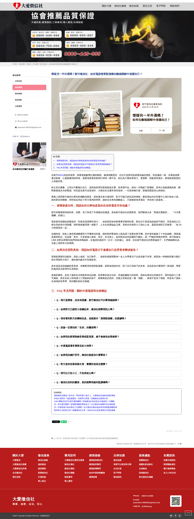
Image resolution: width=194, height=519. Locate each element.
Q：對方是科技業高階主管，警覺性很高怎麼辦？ (82, 364)
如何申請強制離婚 (97, 473)
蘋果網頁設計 (45, 516)
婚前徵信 (42, 464)
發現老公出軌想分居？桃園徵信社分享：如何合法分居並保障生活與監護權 (84, 410)
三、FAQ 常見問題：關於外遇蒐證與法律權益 (72, 168)
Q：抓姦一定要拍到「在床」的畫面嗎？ (77, 327)
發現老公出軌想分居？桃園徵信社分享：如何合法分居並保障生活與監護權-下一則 (149, 444)
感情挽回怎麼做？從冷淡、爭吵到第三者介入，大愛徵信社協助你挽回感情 (84, 395)
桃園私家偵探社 (146, 464)
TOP (188, 513)
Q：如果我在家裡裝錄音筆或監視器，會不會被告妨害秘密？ (87, 336)
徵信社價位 (69, 464)
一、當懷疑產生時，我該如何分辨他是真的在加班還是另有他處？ (80, 161)
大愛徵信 (16, 460)
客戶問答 (161, 6)
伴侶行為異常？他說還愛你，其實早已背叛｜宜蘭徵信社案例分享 (81, 398)
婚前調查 (42, 469)
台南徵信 (143, 469)
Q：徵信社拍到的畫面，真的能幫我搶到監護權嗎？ (83, 382)
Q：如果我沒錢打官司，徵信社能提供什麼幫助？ (82, 355)
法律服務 (18, 106)
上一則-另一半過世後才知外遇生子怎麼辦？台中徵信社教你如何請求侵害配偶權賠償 (84, 438)
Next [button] (45, 143)
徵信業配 (18, 100)
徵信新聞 (22, 64)
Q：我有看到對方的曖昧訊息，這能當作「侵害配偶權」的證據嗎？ (91, 318)
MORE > (43, 169)
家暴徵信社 (43, 473)
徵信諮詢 (117, 477)
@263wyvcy (25, 136)
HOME (14, 64)
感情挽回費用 (95, 464)
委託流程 (16, 477)
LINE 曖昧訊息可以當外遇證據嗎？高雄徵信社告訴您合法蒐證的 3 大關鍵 (84, 401)
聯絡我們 (174, 6)
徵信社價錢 (69, 473)
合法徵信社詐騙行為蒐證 (23, 169)
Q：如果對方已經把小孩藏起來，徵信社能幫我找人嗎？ (85, 309)
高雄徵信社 (144, 473)
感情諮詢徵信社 (96, 460)
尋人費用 (68, 481)
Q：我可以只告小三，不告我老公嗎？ (76, 373)
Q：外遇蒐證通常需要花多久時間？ (75, 346)
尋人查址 (42, 481)
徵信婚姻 (18, 94)
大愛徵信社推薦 (19, 464)
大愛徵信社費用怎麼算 (74, 460)
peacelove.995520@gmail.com (28, 127)
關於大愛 (106, 6)
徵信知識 (134, 6)
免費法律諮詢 (169, 460)
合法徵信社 (17, 473)
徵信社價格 (69, 469)
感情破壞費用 (95, 469)
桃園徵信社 (144, 460)
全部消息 (18, 81)
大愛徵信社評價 (19, 469)
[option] (29, 156)
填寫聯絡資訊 (169, 464)
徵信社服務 (120, 6)
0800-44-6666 (21, 115)
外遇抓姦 (42, 477)
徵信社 (61, 175)
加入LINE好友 (169, 473)
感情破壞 (93, 477)
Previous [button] (42, 143)
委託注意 (147, 6)
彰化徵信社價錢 (146, 477)
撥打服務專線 (169, 469)
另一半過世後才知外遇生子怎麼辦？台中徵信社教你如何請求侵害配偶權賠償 (85, 407)
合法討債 (117, 469)
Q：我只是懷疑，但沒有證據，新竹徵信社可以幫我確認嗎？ (87, 300)
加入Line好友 (21, 121)
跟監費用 (68, 477)
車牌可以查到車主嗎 (122, 464)
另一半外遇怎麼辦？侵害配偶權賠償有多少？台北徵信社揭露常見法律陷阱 (84, 404)
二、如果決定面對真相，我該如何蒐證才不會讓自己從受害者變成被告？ (82, 164)
